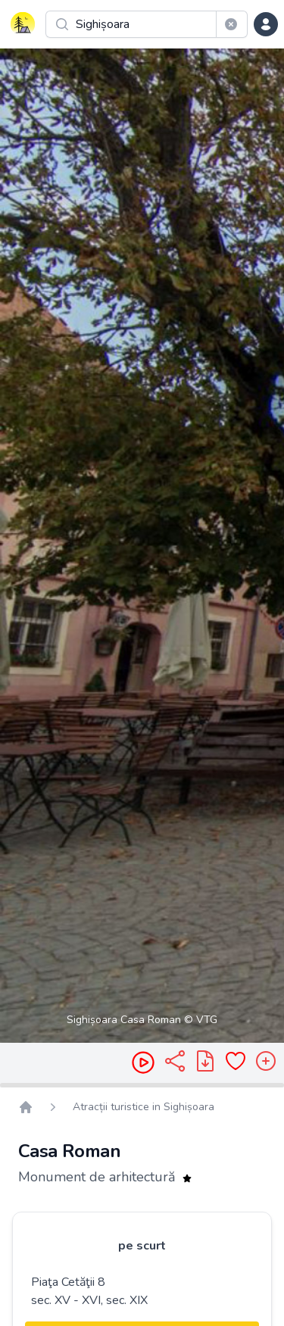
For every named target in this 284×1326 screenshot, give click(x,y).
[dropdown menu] (266, 24)
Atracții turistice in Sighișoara (143, 1107)
